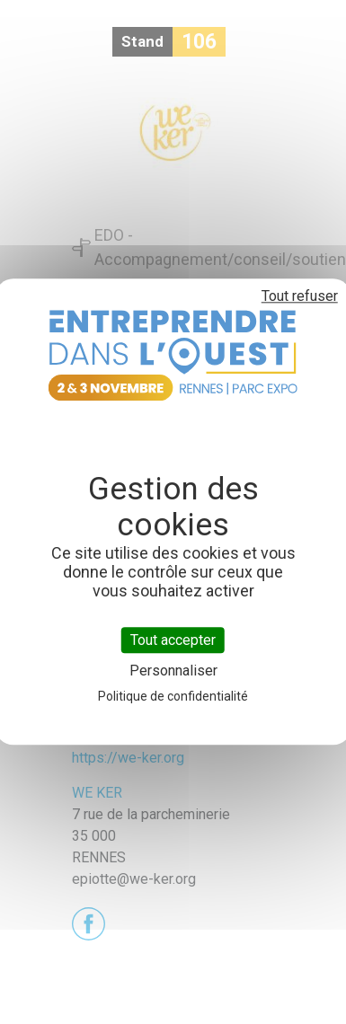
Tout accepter (173, 640)
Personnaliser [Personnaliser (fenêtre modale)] (173, 671)
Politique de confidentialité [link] (173, 697)
